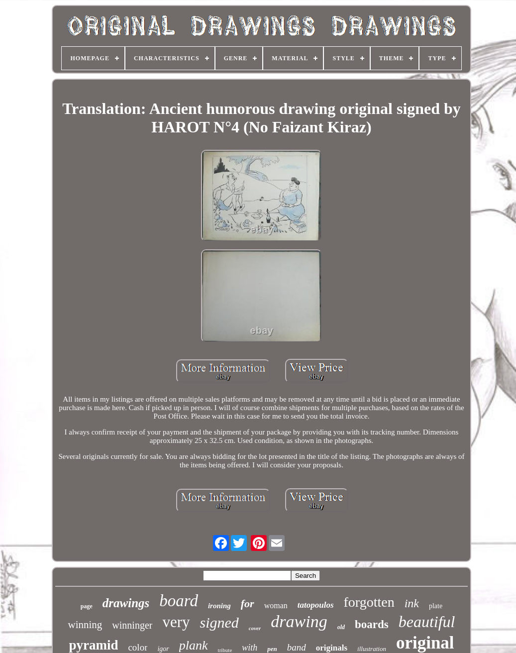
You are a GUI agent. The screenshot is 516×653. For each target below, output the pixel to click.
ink (412, 603)
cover (255, 628)
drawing (299, 621)
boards (372, 624)
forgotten (369, 602)
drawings (126, 603)
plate (435, 606)
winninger (132, 625)
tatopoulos (316, 605)
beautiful (427, 622)
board (178, 601)
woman (276, 605)
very (176, 622)
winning (85, 625)
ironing (219, 606)
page (87, 606)
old (341, 627)
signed (219, 622)
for (247, 603)
